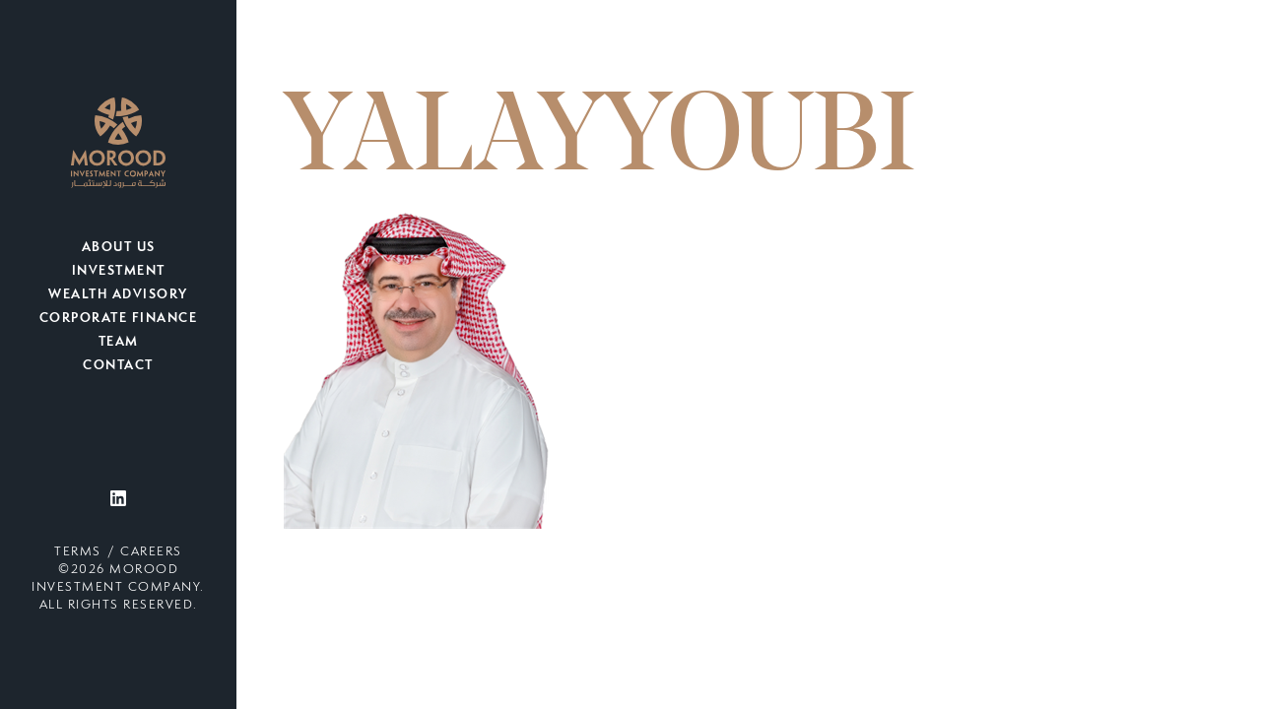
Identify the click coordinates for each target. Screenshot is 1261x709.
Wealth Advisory (118, 295)
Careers (151, 552)
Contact (118, 366)
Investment (119, 272)
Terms (77, 552)
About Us (119, 248)
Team (119, 343)
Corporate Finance (118, 319)
